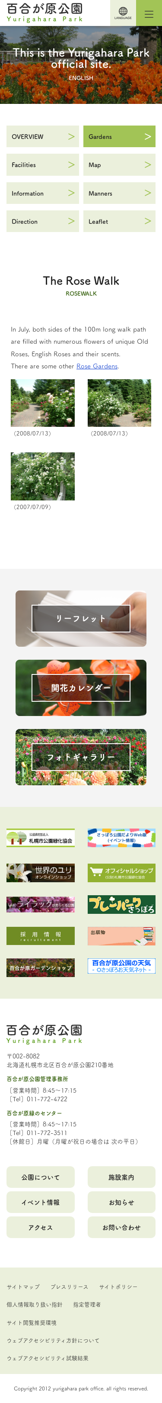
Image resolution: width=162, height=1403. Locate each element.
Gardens (100, 136)
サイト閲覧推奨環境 (31, 1322)
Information (28, 193)
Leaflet (98, 221)
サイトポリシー (118, 1286)
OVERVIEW (27, 136)
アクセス (40, 1227)
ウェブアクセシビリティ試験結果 (47, 1357)
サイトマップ (23, 1286)
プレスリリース (69, 1286)
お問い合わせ (121, 1227)
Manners (100, 193)
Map (95, 164)
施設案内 (121, 1176)
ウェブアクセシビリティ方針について (53, 1340)
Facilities (24, 164)
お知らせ (121, 1201)
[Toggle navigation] (149, 13)
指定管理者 (87, 1304)
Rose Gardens (97, 365)
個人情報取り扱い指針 (34, 1304)
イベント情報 (40, 1201)
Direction (25, 221)
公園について (40, 1176)
